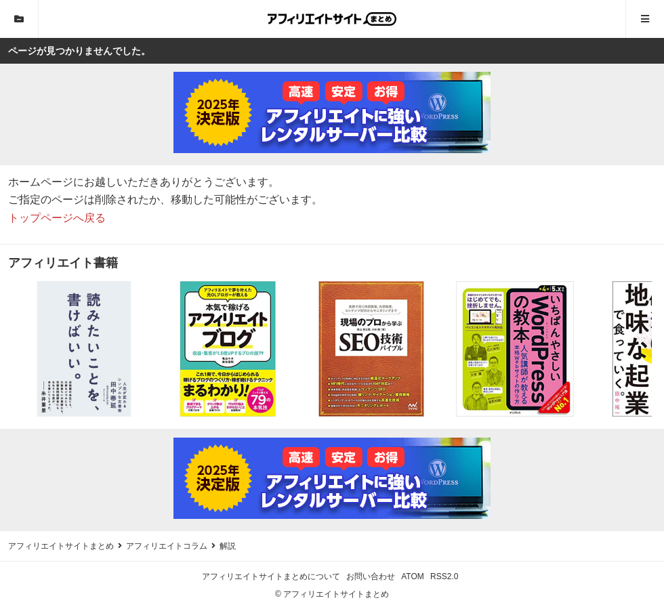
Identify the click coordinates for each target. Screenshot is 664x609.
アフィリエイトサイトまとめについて (271, 576)
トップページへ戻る (57, 218)
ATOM (412, 576)
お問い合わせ (370, 576)
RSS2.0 (444, 576)
